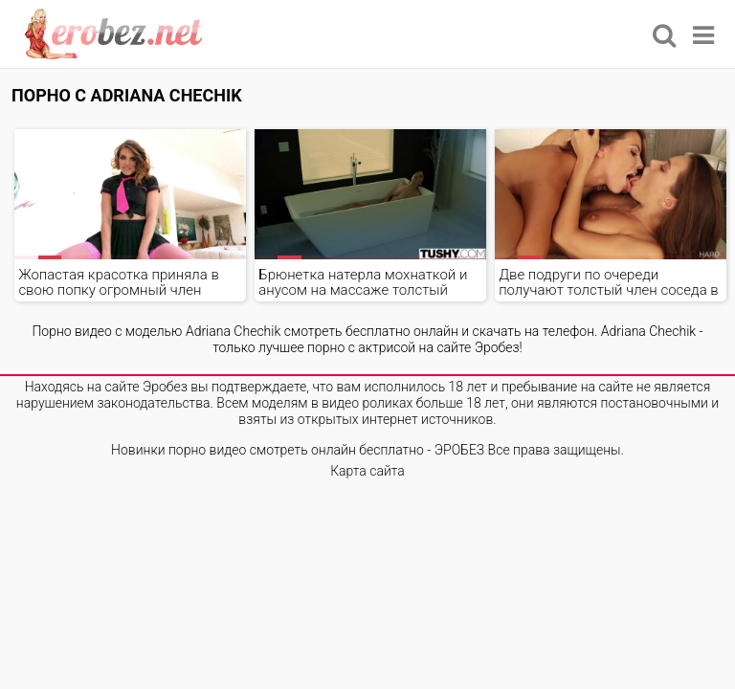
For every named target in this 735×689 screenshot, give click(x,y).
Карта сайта (367, 470)
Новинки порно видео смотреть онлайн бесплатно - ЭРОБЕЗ (297, 449)
